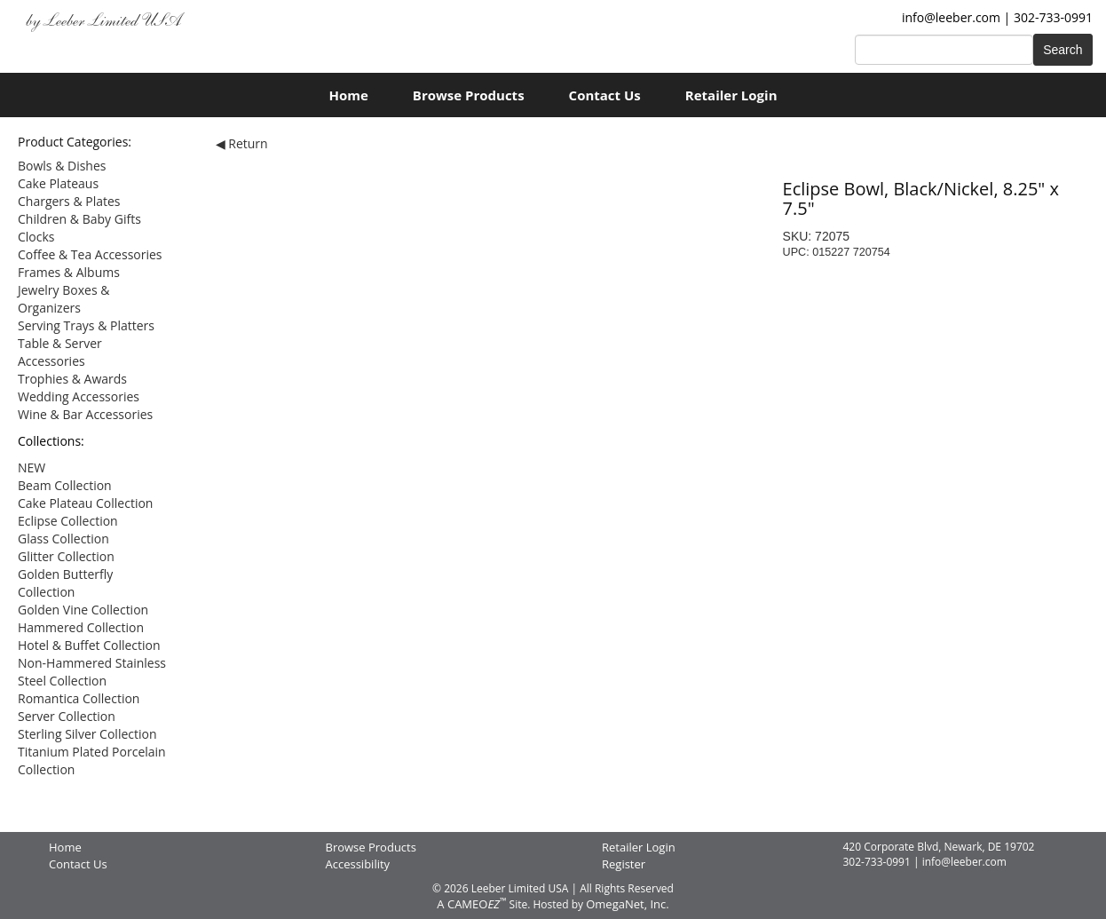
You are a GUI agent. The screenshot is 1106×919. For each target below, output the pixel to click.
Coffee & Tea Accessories (90, 254)
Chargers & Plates (69, 201)
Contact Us (605, 95)
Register (623, 864)
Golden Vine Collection (83, 609)
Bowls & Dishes (62, 165)
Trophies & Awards (72, 378)
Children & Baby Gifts (79, 218)
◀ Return (242, 143)
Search (1062, 50)
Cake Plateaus (58, 183)
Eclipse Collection (68, 520)
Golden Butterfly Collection (65, 583)
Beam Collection (65, 485)
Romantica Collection (78, 698)
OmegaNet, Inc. (627, 904)
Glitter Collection (66, 556)
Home (347, 95)
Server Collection (66, 716)
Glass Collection (63, 538)
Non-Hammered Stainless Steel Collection (92, 671)
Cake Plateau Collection (85, 503)
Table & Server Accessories (60, 352)
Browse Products (469, 95)
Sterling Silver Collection (87, 733)
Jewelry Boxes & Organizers (63, 298)
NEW (31, 467)
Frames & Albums (69, 272)
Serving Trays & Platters (86, 325)
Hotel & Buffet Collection (89, 645)
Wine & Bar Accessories (85, 414)
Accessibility (358, 864)
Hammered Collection (81, 627)
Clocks (36, 236)
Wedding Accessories (78, 396)
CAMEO (477, 904)
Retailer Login (731, 95)
